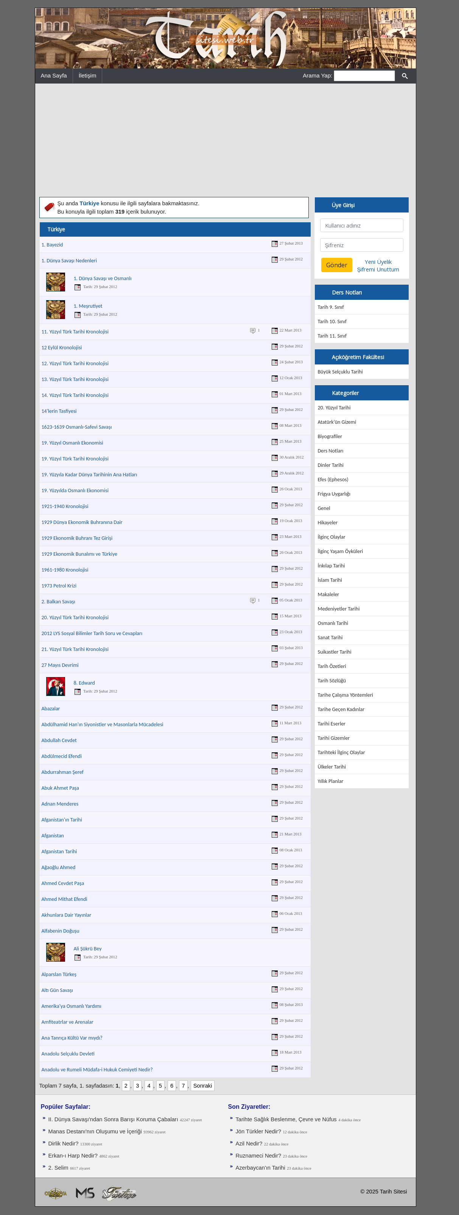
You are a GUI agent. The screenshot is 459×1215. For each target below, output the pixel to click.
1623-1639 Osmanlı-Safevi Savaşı (77, 427)
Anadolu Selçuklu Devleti (68, 1054)
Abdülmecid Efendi (62, 756)
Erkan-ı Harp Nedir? (73, 1156)
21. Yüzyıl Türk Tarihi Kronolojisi (75, 649)
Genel (324, 508)
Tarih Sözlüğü (332, 680)
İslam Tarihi (330, 580)
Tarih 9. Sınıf (331, 307)
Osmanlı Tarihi (333, 623)
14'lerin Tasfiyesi (59, 411)
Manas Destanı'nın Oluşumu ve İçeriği (95, 1131)
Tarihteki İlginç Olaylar (341, 752)
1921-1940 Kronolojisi (65, 506)
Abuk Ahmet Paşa (60, 788)
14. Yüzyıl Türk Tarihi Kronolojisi (75, 395)
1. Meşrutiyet (88, 306)
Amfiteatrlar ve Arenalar (67, 1022)
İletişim (87, 75)
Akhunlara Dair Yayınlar (67, 915)
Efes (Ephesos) (333, 479)
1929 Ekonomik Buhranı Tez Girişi (77, 538)
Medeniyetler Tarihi (339, 609)
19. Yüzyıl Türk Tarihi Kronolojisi (75, 459)
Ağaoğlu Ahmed (59, 867)
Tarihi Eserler (331, 724)
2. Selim (58, 1168)
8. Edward (84, 683)
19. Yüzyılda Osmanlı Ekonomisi (75, 490)
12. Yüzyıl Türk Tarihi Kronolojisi (75, 363)
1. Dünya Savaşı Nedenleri (69, 260)
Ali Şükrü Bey (88, 948)
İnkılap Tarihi (331, 566)
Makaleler (328, 594)
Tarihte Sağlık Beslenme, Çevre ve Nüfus (286, 1119)
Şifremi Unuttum (378, 269)
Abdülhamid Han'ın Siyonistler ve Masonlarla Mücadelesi (102, 724)
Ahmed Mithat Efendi (64, 899)
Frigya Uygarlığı (334, 494)
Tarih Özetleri (332, 666)
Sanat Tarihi (330, 637)
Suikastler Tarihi (335, 652)
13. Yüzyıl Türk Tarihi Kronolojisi (75, 379)
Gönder (336, 265)
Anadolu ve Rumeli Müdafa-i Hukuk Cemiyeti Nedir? (97, 1069)
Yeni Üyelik (378, 261)
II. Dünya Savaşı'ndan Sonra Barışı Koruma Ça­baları (113, 1119)
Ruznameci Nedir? (259, 1156)
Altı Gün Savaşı (57, 990)
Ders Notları (331, 451)
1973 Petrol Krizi (59, 586)
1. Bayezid (52, 245)
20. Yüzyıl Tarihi (334, 407)
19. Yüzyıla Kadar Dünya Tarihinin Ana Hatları (89, 474)
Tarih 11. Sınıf (332, 336)
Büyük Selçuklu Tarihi (340, 372)
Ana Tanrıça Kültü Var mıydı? (72, 1038)
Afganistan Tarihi (59, 851)
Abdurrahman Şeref (63, 772)
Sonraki (202, 1086)
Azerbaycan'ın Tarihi (260, 1168)
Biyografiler (330, 436)
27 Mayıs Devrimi (60, 665)
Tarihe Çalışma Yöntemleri (345, 695)
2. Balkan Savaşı (58, 601)
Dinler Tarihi (331, 465)
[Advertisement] (225, 140)
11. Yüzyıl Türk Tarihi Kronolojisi (75, 332)
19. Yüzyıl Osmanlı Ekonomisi (72, 443)
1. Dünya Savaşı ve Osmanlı (103, 278)
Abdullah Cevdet (59, 740)
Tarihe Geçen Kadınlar (341, 709)
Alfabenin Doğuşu (60, 931)
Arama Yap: (317, 75)
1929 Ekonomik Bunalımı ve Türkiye (80, 554)
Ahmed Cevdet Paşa (63, 883)
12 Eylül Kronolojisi (62, 347)
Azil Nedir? (249, 1144)
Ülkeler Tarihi (332, 767)
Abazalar (51, 708)
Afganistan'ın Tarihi (62, 820)
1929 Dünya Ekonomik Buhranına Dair (82, 522)
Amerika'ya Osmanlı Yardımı (71, 1006)
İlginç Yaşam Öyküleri (340, 551)
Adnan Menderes (60, 804)
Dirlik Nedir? (63, 1144)
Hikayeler (328, 522)
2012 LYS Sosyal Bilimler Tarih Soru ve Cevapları (92, 633)
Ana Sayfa (54, 75)
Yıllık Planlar (331, 781)
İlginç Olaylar (331, 537)
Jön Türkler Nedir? (258, 1131)
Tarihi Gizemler (334, 738)
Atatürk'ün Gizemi (337, 422)
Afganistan (53, 835)
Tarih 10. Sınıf (332, 321)
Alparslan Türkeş (59, 974)
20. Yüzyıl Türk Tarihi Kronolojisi (75, 617)
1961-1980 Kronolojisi (65, 570)
